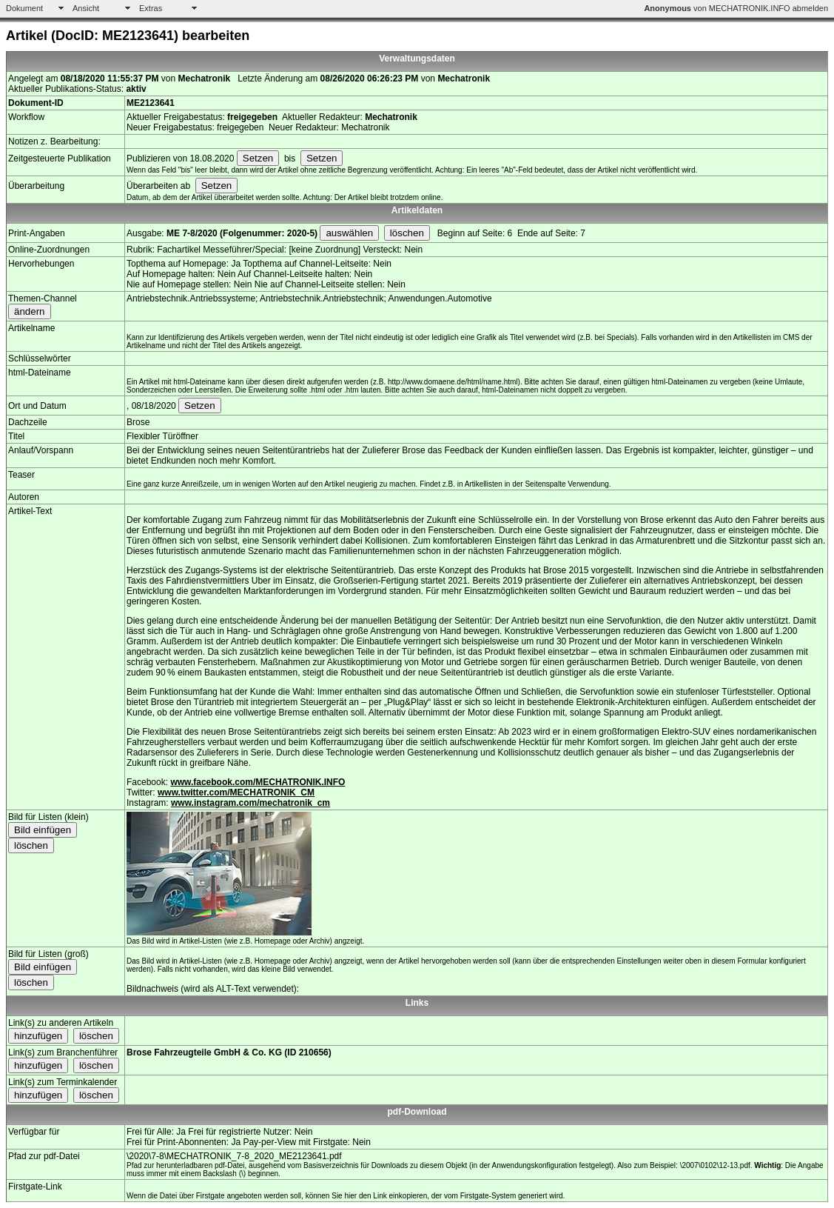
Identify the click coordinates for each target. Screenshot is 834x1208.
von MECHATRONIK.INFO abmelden (736, 8)
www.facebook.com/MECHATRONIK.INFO (257, 782)
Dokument (24, 8)
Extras (150, 8)
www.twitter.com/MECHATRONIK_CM (236, 792)
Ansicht (86, 8)
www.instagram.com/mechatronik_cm (250, 803)
